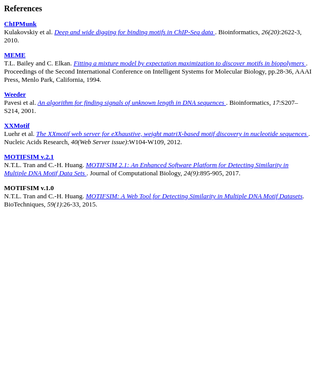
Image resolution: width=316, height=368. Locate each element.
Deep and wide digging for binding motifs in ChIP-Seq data (134, 32)
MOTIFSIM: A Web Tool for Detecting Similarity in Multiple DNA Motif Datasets (194, 196)
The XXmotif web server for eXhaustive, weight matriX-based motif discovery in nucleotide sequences (172, 133)
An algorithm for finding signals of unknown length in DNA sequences (131, 102)
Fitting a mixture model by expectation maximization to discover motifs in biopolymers (190, 63)
